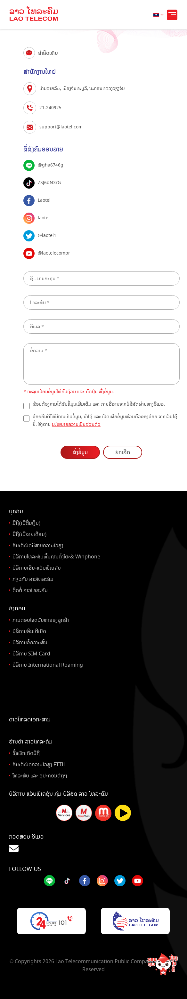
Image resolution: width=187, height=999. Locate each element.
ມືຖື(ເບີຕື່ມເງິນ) (26, 523)
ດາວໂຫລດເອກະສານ (30, 719)
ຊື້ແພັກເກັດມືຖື (26, 753)
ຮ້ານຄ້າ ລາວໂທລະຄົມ (31, 741)
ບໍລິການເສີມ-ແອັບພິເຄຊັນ (36, 568)
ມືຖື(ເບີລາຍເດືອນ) (29, 534)
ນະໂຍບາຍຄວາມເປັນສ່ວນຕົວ (76, 424)
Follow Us (25, 869)
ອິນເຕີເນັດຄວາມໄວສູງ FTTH (39, 764)
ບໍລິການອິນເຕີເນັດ (29, 631)
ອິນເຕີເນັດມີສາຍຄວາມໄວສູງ (37, 545)
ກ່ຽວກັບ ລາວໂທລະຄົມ (32, 579)
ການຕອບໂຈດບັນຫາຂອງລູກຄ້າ (40, 620)
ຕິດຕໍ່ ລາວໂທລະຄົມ (30, 590)
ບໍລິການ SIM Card (31, 654)
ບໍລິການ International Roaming (47, 665)
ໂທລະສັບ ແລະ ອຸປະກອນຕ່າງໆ (39, 776)
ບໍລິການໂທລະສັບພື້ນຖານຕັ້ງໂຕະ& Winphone (56, 557)
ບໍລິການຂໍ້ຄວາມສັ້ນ (29, 642)
